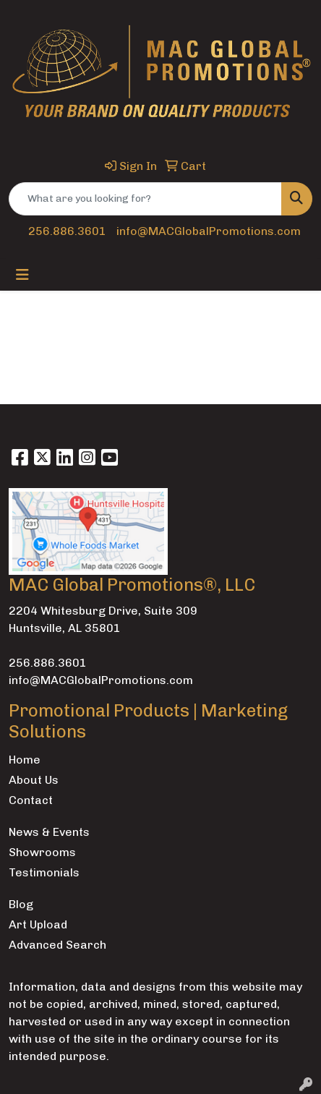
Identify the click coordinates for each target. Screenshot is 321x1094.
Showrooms (42, 852)
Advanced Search (57, 945)
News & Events (49, 832)
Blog (21, 904)
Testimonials (44, 872)
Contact (31, 800)
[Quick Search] (145, 198)
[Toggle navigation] (22, 275)
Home (24, 759)
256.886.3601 (67, 231)
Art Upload (38, 924)
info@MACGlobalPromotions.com (208, 231)
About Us (34, 780)
